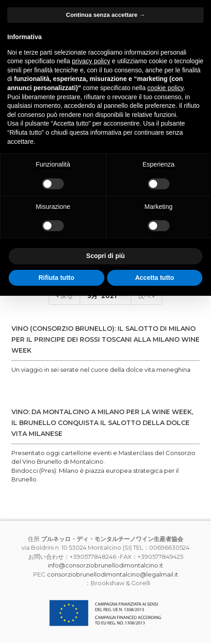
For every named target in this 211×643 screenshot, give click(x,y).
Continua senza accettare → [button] (105, 14)
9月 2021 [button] (102, 296)
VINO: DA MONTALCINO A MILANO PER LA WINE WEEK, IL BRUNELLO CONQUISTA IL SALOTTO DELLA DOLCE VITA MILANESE (102, 423)
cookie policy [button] (165, 87)
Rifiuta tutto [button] (56, 277)
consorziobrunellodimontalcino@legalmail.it (112, 574)
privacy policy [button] (91, 61)
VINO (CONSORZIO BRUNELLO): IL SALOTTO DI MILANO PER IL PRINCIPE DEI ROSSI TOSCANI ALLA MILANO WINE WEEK (105, 339)
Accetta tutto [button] (154, 277)
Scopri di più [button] (105, 255)
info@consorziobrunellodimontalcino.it (105, 565)
